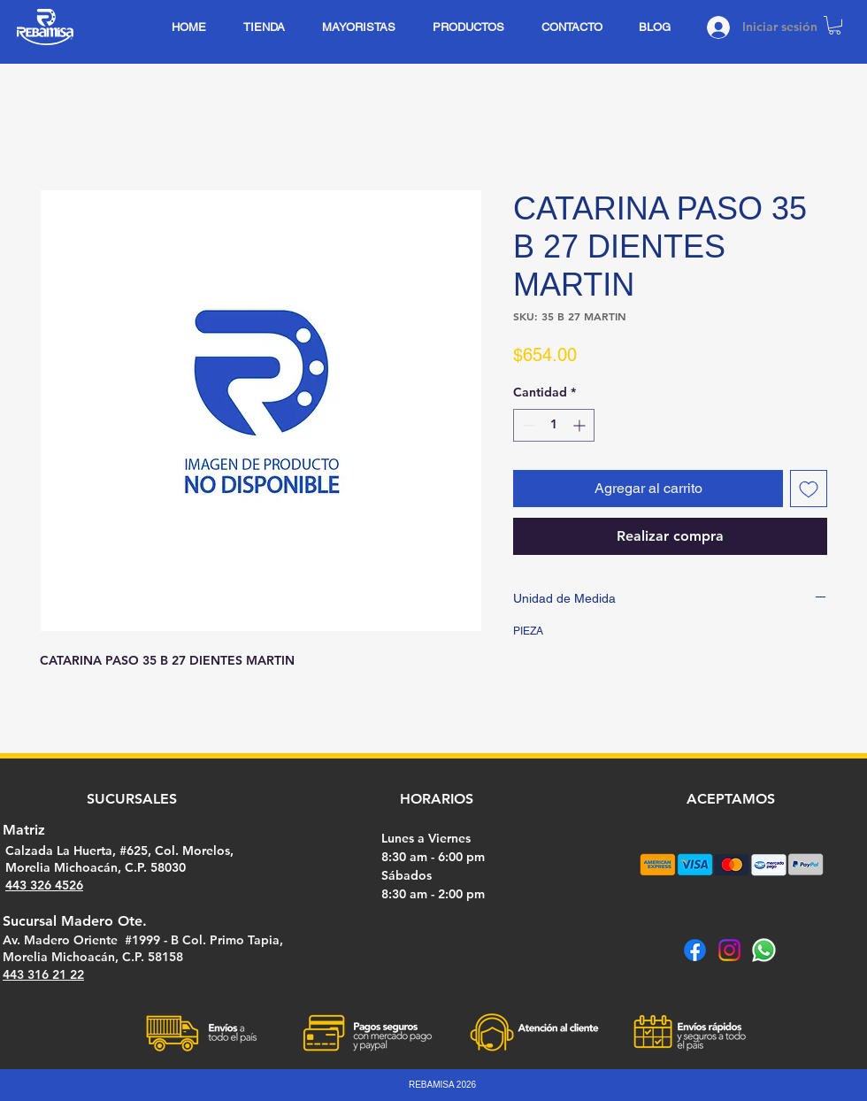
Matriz (24, 829)
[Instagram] (729, 950)
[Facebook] (695, 950)
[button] (835, 25)
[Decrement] (527, 425)
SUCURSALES (132, 798)
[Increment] (581, 425)
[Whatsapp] (764, 950)
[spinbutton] (554, 425)
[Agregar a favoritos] (808, 488)
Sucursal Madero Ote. (75, 920)
